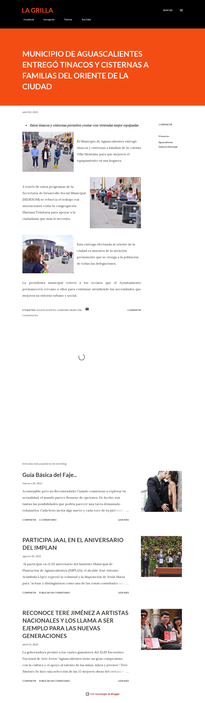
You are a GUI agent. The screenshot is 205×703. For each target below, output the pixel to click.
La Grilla (37, 10)
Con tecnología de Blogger (103, 693)
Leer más (123, 519)
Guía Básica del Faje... (49, 474)
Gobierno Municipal (168, 146)
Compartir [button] (165, 124)
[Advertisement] (76, 422)
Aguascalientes (166, 142)
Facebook (27, 19)
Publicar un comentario (54, 592)
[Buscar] (167, 10)
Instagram (47, 19)
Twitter (66, 19)
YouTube (84, 19)
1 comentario (48, 519)
